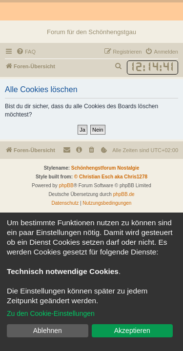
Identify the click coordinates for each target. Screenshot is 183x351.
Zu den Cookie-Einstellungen (51, 313)
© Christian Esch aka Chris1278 (110, 176)
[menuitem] (26, 52)
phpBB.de (124, 194)
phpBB (66, 185)
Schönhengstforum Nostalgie (105, 168)
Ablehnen (47, 330)
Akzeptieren (132, 330)
